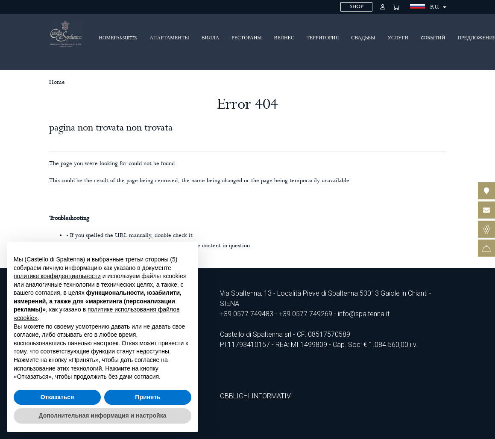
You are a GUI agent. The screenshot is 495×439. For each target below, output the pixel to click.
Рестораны (246, 38)
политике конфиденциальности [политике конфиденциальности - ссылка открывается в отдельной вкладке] (57, 276)
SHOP (356, 6)
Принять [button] (147, 397)
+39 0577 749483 (246, 314)
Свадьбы (363, 38)
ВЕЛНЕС (284, 38)
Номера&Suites (118, 38)
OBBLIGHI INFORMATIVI (256, 396)
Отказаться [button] (57, 397)
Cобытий (433, 38)
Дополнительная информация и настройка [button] (103, 415)
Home (57, 82)
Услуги (397, 38)
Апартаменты (169, 38)
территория (323, 38)
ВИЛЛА (211, 38)
